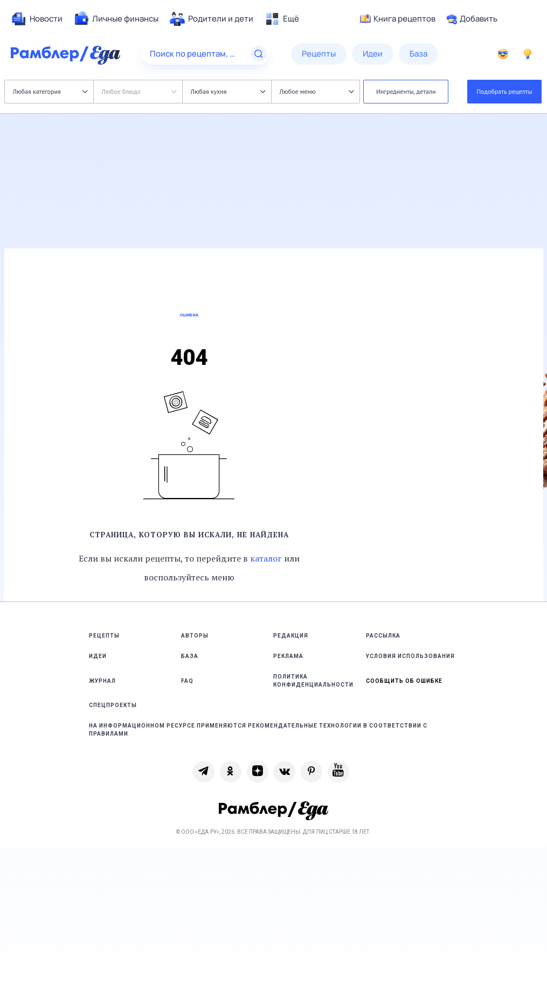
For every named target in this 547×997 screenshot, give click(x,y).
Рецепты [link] (104, 636)
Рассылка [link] (383, 636)
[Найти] (258, 54)
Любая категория (50, 91)
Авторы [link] (195, 636)
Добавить (471, 18)
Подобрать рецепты (504, 91)
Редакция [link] (290, 636)
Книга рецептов (397, 18)
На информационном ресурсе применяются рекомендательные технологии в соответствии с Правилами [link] (258, 730)
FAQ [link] (187, 681)
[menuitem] (37, 19)
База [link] (189, 656)
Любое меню (317, 91)
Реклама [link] (288, 656)
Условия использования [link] (410, 656)
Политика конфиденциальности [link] (313, 681)
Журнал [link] (102, 681)
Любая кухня (228, 91)
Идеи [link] (98, 656)
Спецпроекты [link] (113, 705)
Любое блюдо (139, 91)
